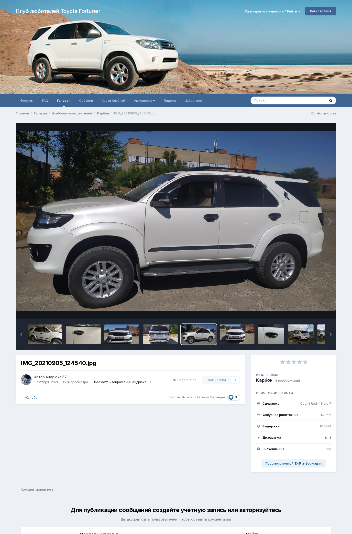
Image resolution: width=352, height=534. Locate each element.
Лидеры (170, 100)
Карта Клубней (113, 100)
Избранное (193, 100)
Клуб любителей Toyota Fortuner (58, 11)
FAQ (45, 100)
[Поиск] (279, 100)
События (86, 100)
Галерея (63, 103)
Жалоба (31, 397)
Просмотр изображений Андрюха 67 (122, 382)
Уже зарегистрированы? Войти (273, 11)
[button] (21, 334)
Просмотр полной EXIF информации (293, 463)
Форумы (26, 100)
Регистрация (320, 11)
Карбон (264, 380)
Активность (144, 100)
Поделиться (184, 380)
